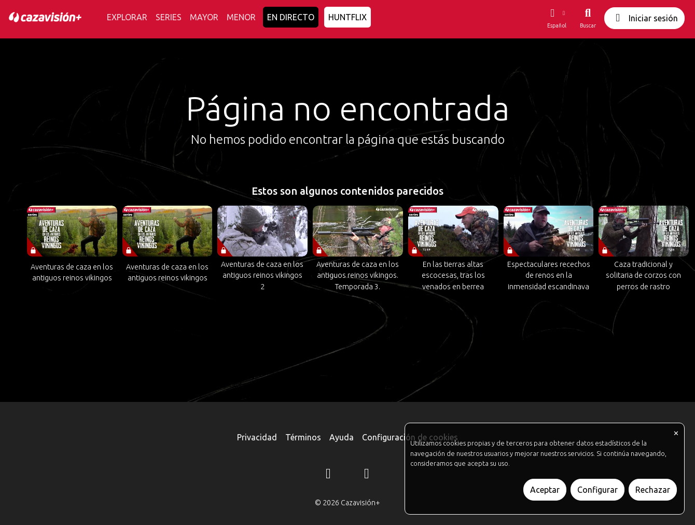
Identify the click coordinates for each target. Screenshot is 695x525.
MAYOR (204, 17)
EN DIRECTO (290, 17)
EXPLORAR (127, 17)
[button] (556, 18)
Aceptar (545, 489)
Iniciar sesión (644, 17)
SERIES (169, 17)
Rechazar (652, 489)
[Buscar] (588, 18)
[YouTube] (367, 475)
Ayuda (341, 437)
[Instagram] (328, 475)
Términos (303, 437)
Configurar (597, 489)
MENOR (241, 17)
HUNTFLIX (347, 17)
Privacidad (257, 437)
